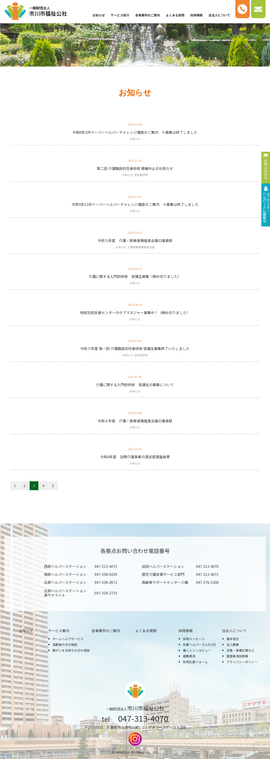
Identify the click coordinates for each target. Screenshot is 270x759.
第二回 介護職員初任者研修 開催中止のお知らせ (135, 168)
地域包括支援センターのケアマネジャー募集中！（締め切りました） (135, 312)
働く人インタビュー (197, 650)
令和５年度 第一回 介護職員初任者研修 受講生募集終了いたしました (135, 348)
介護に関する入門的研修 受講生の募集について (135, 384)
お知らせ (98, 15)
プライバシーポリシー (242, 661)
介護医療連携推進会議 (141, 247)
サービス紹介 (120, 15)
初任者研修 (141, 175)
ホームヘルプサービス (68, 638)
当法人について (219, 15)
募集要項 (189, 656)
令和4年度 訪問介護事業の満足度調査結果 (135, 456)
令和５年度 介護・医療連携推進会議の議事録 (135, 240)
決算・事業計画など (240, 650)
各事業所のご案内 (147, 15)
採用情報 (196, 15)
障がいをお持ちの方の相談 (71, 650)
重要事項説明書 (237, 656)
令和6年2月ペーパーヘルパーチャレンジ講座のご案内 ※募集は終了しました (134, 132)
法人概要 (232, 644)
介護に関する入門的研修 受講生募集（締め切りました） (135, 276)
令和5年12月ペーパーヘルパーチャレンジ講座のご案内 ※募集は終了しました (135, 204)
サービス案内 (58, 630)
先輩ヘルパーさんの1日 (199, 644)
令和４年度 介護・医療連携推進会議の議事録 (135, 420)
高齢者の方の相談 (64, 644)
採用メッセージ (194, 638)
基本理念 (232, 638)
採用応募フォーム (195, 661)
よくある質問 (175, 15)
